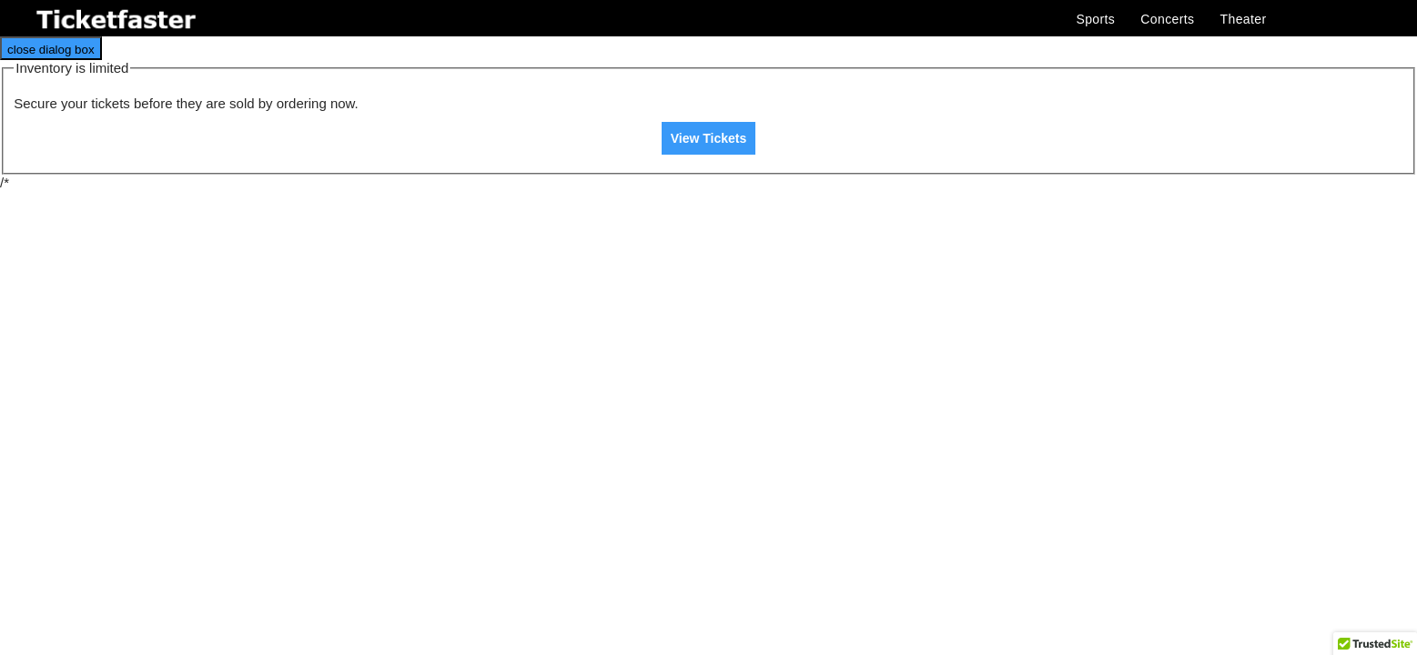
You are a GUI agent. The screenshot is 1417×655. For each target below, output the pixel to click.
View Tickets (709, 138)
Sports (1095, 19)
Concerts (1167, 19)
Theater (1243, 19)
